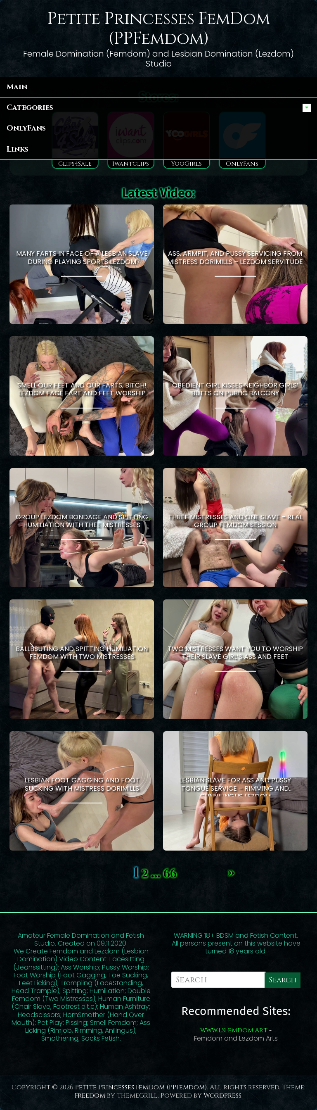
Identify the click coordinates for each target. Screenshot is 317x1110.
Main (17, 87)
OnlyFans (26, 128)
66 (170, 874)
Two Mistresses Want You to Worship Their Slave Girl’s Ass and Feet (235, 652)
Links (17, 149)
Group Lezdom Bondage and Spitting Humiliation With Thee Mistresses (82, 521)
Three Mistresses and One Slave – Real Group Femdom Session (235, 521)
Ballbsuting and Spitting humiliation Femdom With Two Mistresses (82, 652)
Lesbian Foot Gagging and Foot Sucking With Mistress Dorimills (82, 784)
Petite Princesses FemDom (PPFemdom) (158, 29)
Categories (30, 107)
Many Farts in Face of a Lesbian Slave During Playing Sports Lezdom (82, 257)
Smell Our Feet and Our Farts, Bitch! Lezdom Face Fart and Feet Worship (82, 389)
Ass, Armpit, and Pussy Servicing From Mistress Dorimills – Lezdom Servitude (235, 257)
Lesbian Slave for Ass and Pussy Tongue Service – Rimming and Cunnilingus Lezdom (235, 785)
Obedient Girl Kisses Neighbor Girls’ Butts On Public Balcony (235, 389)
